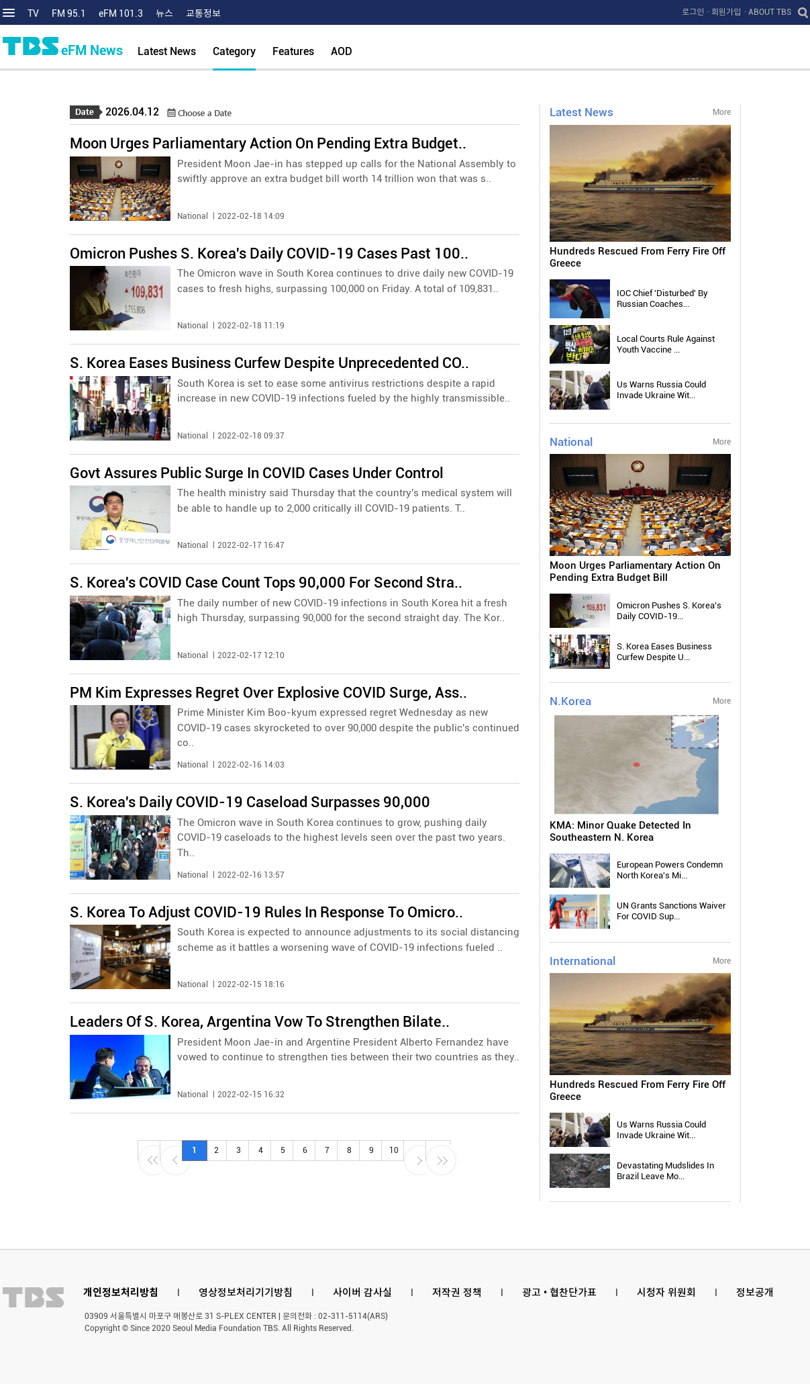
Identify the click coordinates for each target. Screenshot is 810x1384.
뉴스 (164, 13)
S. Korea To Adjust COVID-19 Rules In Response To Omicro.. (266, 912)
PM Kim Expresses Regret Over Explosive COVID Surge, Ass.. (268, 692)
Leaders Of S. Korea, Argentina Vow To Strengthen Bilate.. (260, 1021)
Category (234, 51)
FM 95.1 (69, 13)
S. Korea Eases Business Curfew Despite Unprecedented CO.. (269, 363)
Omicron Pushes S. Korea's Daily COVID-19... (669, 610)
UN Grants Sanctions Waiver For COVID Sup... (671, 911)
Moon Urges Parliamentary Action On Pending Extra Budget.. (268, 143)
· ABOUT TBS (767, 12)
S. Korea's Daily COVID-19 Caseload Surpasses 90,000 (250, 802)
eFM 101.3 (121, 13)
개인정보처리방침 (120, 1293)
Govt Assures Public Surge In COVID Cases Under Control (257, 473)
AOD (341, 51)
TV (33, 13)
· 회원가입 (724, 12)
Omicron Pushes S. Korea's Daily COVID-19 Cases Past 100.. (269, 253)
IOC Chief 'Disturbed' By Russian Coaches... (662, 298)
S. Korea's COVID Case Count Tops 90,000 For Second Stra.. (266, 582)
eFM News (92, 50)
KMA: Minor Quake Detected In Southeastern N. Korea (620, 831)
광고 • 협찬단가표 (559, 1293)
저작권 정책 (457, 1293)
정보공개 (755, 1293)
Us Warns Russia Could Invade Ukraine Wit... (661, 389)
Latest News (167, 51)
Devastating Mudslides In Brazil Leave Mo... (665, 1170)
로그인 (693, 12)
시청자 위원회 (666, 1293)
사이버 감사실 (362, 1293)
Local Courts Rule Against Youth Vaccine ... (666, 344)
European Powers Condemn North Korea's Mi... (670, 870)
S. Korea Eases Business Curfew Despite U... (664, 651)
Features (293, 51)
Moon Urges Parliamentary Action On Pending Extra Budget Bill (635, 571)
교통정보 (203, 13)
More (722, 112)
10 (394, 1150)
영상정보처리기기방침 (246, 1293)
